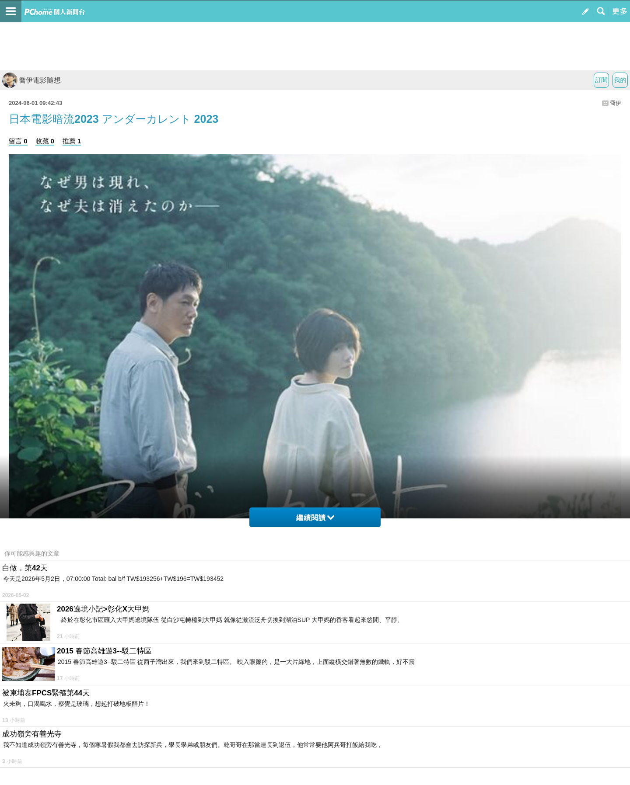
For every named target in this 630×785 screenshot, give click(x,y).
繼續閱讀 (315, 518)
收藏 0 (44, 141)
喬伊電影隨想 (31, 80)
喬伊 (615, 103)
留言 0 (18, 141)
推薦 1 (72, 141)
